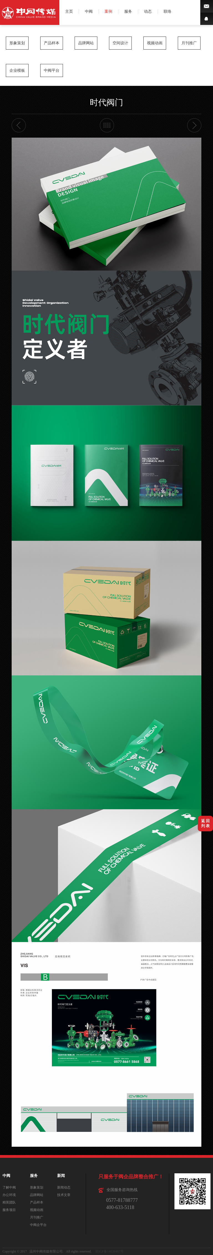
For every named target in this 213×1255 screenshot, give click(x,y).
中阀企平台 (38, 1225)
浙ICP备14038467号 (109, 1251)
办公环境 (9, 1195)
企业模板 (17, 70)
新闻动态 (63, 1187)
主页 (69, 12)
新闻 (61, 1176)
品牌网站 (86, 43)
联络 (167, 12)
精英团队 (9, 1202)
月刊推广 (189, 43)
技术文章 (63, 1195)
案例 (108, 12)
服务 (128, 12)
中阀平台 (51, 70)
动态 (148, 12)
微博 (206, 6)
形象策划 (17, 43)
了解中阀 (9, 1187)
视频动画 (155, 43)
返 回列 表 (205, 823)
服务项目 (9, 1210)
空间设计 (120, 43)
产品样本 (51, 43)
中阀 (89, 12)
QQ (206, 18)
